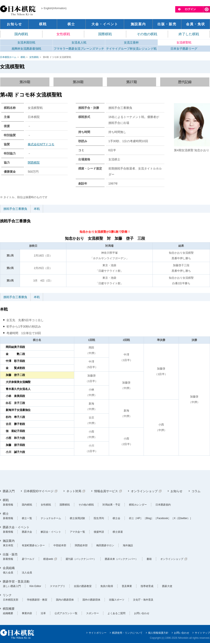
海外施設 (128, 545)
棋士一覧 (27, 518)
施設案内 (9, 540)
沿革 (43, 613)
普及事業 (127, 586)
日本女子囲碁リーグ (184, 48)
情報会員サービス (106, 491)
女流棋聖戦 (183, 42)
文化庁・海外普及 (143, 599)
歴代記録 (185, 82)
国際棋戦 (105, 34)
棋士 (6, 513)
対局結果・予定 (111, 504)
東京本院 (8, 545)
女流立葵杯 (131, 42)
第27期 (131, 82)
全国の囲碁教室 (83, 586)
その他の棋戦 (147, 34)
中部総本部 (59, 545)
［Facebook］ (162, 518)
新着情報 (8, 504)
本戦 (37, 208)
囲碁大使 (167, 586)
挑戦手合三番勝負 (15, 208)
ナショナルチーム (51, 518)
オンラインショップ (144, 491)
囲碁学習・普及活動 (16, 581)
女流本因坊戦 (26, 42)
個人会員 (8, 572)
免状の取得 (106, 586)
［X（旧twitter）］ (181, 518)
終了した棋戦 (189, 34)
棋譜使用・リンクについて (127, 632)
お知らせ (176, 491)
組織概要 (8, 613)
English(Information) (55, 8)
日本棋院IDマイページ (38, 491)
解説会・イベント (51, 531)
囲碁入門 (9, 491)
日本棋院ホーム (8, 57)
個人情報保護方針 (158, 632)
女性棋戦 (63, 34)
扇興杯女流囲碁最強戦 (26, 48)
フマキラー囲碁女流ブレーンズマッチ (79, 48)
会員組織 (9, 568)
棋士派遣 (118, 531)
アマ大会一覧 (77, 531)
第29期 (25, 82)
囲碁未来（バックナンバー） (121, 559)
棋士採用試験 (77, 518)
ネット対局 (73, 491)
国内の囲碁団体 (65, 599)
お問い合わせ (141, 613)
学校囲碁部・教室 (37, 599)
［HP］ (138, 518)
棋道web (48, 559)
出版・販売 (10, 554)
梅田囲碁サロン (105, 545)
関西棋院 (34, 162)
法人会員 (27, 572)
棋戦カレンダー (138, 504)
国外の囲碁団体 (91, 599)
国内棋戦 (21, 34)
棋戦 (23, 57)
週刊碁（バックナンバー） (81, 559)
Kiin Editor (35, 586)
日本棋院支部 (10, 599)
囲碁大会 (27, 531)
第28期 (78, 82)
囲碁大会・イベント (16, 527)
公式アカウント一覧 (66, 613)
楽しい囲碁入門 (12, 586)
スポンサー (92, 613)
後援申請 (99, 531)
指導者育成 (147, 586)
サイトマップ (202, 632)
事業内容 (27, 613)
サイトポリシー (97, 632)
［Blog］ (148, 518)
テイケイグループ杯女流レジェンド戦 (131, 48)
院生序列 (99, 518)
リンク (7, 595)
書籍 (149, 559)
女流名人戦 (78, 42)
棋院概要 (9, 608)
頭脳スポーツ (116, 599)
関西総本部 (81, 545)
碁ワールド (28, 559)
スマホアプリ (57, 586)
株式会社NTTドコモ (41, 144)
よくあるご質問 (116, 613)
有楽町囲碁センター (33, 545)
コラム (196, 491)
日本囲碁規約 (163, 504)
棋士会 (116, 518)
